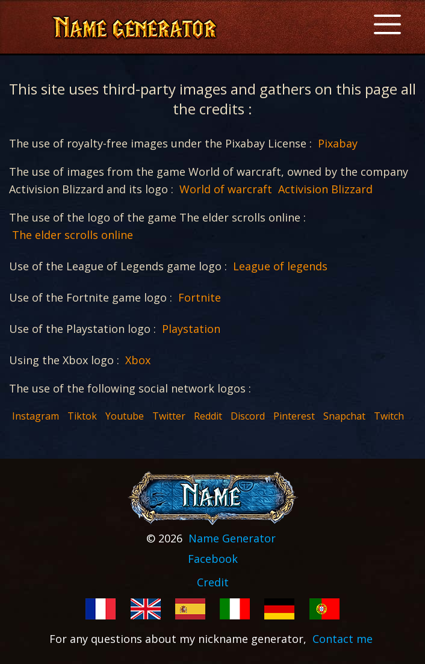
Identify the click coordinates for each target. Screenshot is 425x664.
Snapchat (344, 416)
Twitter (168, 416)
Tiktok (82, 416)
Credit (213, 582)
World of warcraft (225, 189)
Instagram (35, 416)
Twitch (389, 416)
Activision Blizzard (325, 189)
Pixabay (338, 143)
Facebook (213, 558)
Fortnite (199, 297)
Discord (248, 416)
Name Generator (232, 538)
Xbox (137, 360)
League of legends (280, 266)
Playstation (191, 328)
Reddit (208, 416)
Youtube (124, 416)
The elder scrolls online (72, 235)
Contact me (342, 638)
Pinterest (294, 416)
